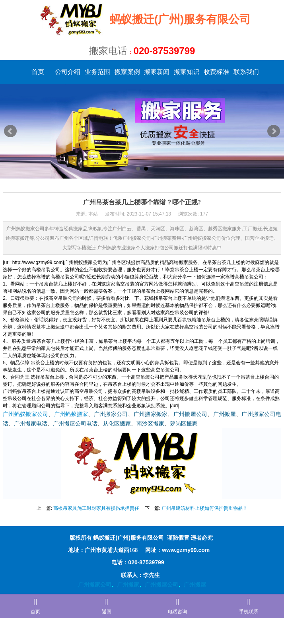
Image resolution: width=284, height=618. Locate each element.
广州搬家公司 (111, 414)
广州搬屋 (224, 414)
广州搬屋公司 (190, 414)
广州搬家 (128, 584)
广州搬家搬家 (151, 414)
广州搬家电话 (30, 424)
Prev (10, 131)
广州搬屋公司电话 (75, 424)
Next (273, 131)
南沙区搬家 (150, 424)
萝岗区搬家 (184, 424)
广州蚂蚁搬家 (71, 414)
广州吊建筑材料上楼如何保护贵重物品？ (204, 508)
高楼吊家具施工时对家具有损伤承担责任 (96, 508)
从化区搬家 (117, 424)
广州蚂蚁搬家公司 (25, 414)
